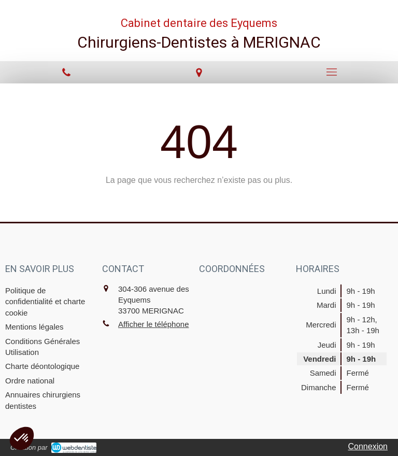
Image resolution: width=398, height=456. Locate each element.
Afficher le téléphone (153, 324)
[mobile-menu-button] (331, 72)
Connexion (368, 446)
